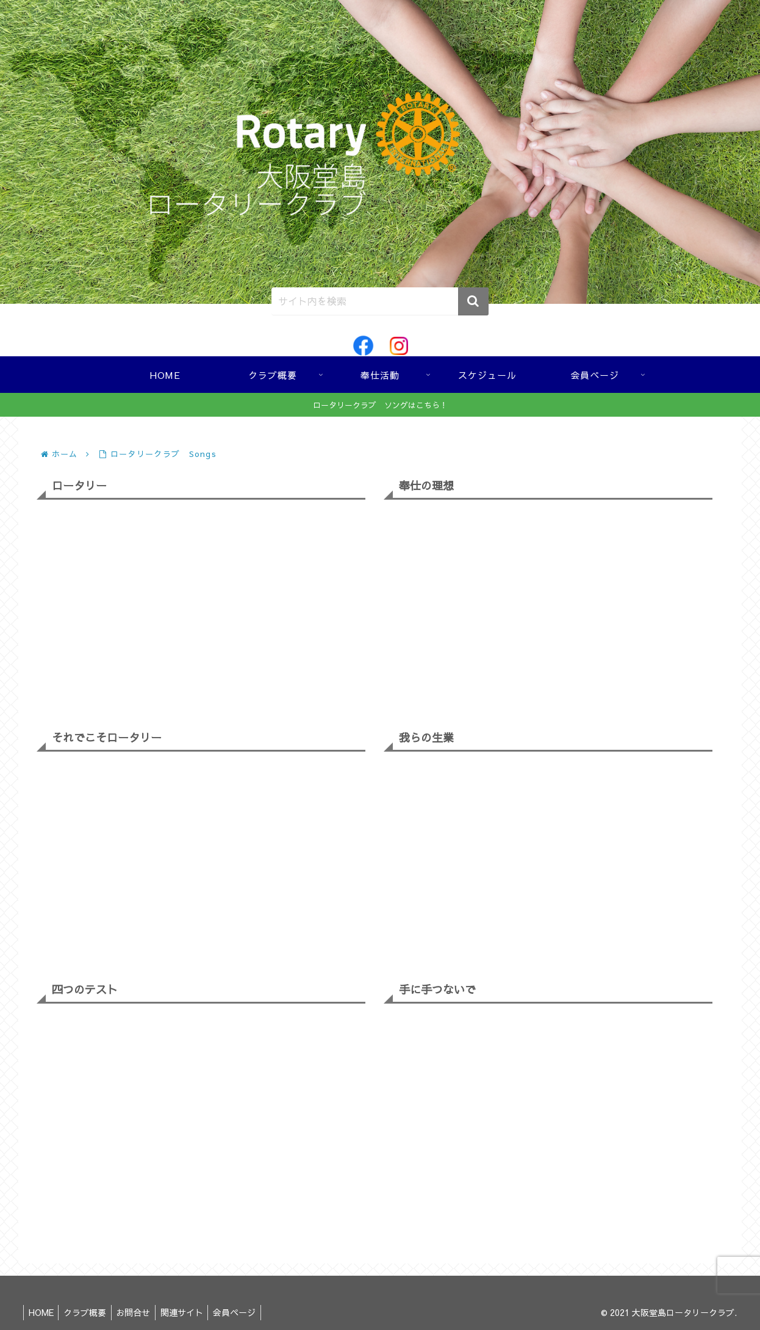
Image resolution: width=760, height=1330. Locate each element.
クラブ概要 (89, 1312)
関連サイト (191, 1312)
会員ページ (247, 1312)
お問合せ (140, 1312)
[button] (473, 301)
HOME (42, 1312)
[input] (380, 301)
